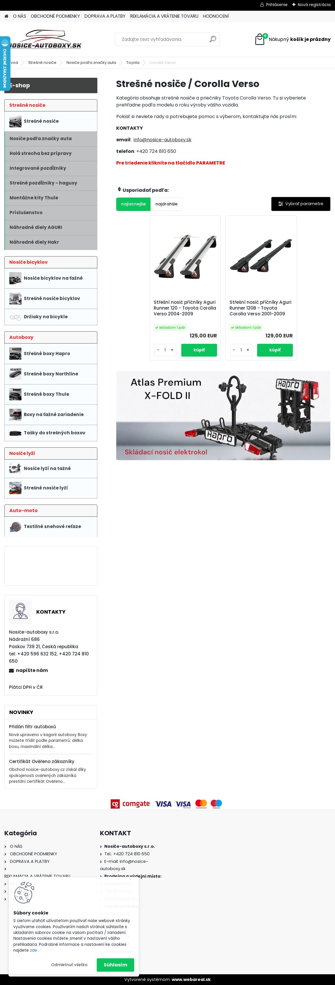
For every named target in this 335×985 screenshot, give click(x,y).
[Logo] (44, 39)
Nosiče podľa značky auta (91, 62)
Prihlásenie (277, 5)
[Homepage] (6, 16)
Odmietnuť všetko (69, 965)
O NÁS (19, 16)
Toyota (132, 62)
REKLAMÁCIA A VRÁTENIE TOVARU (164, 16)
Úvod (13, 62)
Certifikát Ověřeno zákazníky (41, 761)
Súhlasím (115, 964)
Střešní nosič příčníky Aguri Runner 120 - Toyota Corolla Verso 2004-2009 (187, 310)
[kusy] (168, 355)
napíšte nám (32, 670)
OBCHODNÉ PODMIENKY (55, 16)
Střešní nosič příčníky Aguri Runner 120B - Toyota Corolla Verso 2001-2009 (254, 311)
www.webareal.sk (191, 979)
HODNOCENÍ (216, 16)
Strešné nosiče (42, 62)
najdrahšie (166, 204)
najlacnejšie (133, 204)
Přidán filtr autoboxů (32, 727)
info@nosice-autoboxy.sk (162, 139)
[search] (212, 41)
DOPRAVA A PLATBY (105, 16)
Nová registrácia (314, 5)
